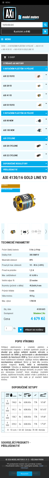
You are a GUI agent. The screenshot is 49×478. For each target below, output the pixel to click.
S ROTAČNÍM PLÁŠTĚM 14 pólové (20, 46)
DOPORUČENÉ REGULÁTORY (15, 163)
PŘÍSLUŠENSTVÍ (10, 169)
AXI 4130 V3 (7, 49)
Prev (2, 231)
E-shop (11, 57)
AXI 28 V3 (22, 85)
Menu (6, 2)
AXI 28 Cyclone (22, 146)
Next (46, 231)
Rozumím (24, 474)
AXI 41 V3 (39, 46)
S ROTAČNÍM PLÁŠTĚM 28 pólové (18, 113)
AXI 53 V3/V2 (22, 105)
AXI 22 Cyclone (22, 155)
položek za (22, 31)
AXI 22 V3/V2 (22, 76)
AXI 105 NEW (22, 130)
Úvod (3, 46)
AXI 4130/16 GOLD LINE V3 (24, 49)
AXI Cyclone (9, 138)
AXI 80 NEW (22, 120)
